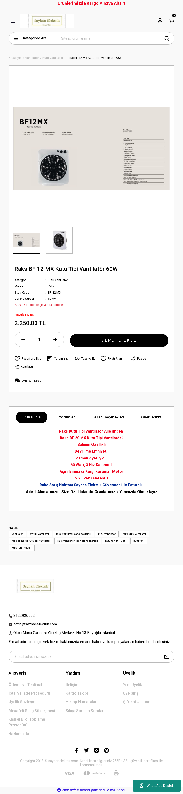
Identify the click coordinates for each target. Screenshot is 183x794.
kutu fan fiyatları (21, 547)
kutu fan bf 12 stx (115, 540)
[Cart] (171, 20)
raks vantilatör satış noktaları (73, 534)
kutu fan (138, 540)
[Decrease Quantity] (23, 339)
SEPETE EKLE (119, 339)
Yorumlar (67, 417)
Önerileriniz (151, 417)
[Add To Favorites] (28, 358)
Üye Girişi (131, 694)
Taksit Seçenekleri (108, 417)
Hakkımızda (19, 734)
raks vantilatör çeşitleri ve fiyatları (77, 540)
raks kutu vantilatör (134, 534)
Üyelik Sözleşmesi (25, 702)
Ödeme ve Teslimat (25, 685)
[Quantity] (39, 339)
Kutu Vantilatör (58, 280)
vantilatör (17, 534)
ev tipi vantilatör (39, 534)
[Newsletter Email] (91, 657)
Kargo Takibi (77, 694)
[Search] (115, 38)
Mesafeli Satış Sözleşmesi (32, 711)
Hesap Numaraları (81, 702)
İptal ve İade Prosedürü (29, 694)
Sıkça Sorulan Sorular (85, 711)
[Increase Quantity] (55, 339)
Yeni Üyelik (132, 685)
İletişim (72, 685)
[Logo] (47, 21)
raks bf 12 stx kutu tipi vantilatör (31, 540)
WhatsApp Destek (157, 785)
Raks (51, 286)
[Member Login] (160, 20)
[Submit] (166, 657)
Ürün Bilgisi (32, 417)
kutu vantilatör (107, 534)
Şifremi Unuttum (137, 702)
